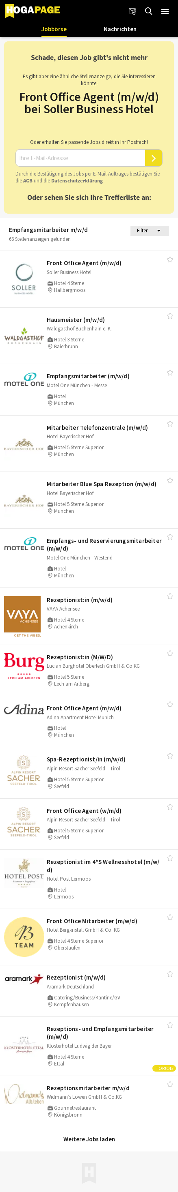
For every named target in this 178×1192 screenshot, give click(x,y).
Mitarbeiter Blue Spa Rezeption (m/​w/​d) (102, 484)
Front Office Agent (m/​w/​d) (84, 263)
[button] (165, 11)
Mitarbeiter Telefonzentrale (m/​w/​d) (97, 427)
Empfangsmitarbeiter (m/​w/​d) (88, 376)
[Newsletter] (132, 11)
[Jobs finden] (149, 11)
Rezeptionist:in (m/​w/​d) (80, 600)
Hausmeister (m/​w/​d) (76, 320)
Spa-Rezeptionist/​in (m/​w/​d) (86, 759)
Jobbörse (54, 29)
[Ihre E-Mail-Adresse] (80, 158)
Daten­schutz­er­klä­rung (77, 180)
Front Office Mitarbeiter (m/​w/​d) (92, 921)
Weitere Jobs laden (89, 1139)
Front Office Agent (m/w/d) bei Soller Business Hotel (89, 102)
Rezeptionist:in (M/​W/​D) (80, 657)
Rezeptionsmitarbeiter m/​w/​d (88, 1088)
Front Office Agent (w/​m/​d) (84, 811)
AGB (28, 180)
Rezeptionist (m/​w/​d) (76, 977)
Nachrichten (120, 29)
